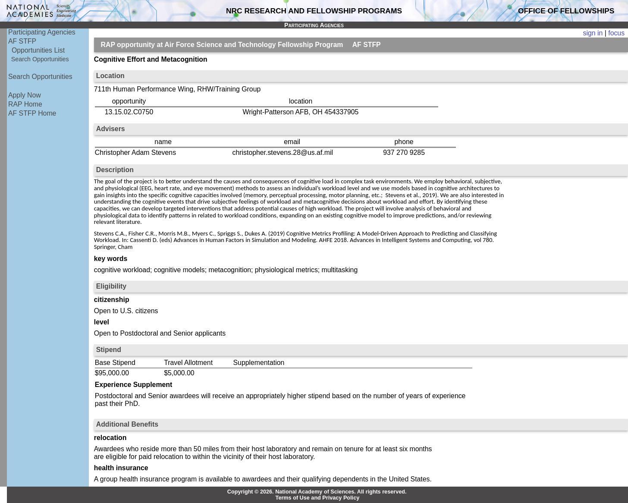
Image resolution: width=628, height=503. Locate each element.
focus (616, 33)
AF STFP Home (32, 113)
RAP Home (25, 104)
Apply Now (24, 95)
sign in (593, 33)
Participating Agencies (41, 32)
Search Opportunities (40, 59)
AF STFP (22, 41)
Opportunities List (38, 50)
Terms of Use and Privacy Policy (318, 498)
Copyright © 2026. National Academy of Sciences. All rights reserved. (317, 492)
